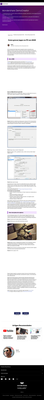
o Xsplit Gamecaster (26, 201)
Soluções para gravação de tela (19, 34)
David (12, 44)
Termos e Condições (6, 395)
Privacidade (12, 395)
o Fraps (21, 201)
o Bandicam (32, 201)
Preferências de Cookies (18, 395)
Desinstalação (39, 395)
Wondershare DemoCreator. (27, 291)
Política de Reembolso (32, 395)
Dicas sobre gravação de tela (30, 34)
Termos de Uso (25, 395)
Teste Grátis (17, 313)
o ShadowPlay (12, 202)
